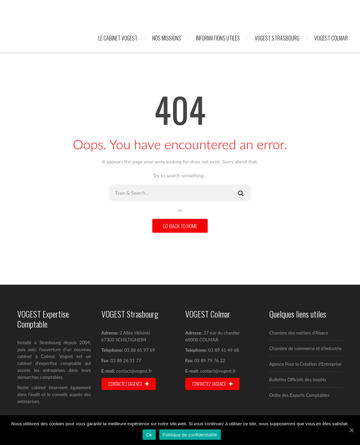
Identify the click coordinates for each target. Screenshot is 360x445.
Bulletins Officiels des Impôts (297, 379)
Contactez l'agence (128, 383)
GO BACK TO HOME (180, 226)
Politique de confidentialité (190, 434)
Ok (149, 434)
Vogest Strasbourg (277, 38)
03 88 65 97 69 (139, 350)
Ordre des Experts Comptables (299, 395)
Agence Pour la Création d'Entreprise (305, 364)
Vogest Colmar (331, 38)
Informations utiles (218, 38)
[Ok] (351, 430)
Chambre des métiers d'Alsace (298, 333)
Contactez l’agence (212, 383)
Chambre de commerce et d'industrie (305, 348)
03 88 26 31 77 (125, 360)
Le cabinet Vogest (117, 38)
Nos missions (166, 38)
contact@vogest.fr (134, 371)
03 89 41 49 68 (223, 350)
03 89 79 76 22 (209, 360)
